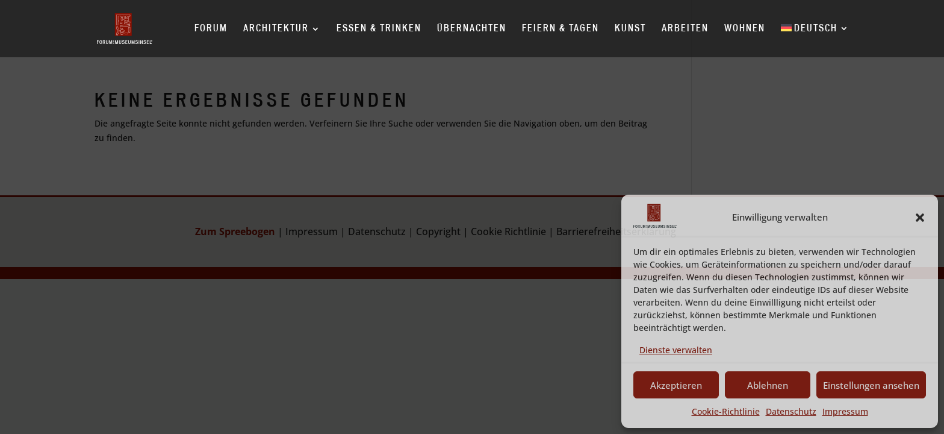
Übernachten (471, 29)
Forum (211, 29)
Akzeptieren (676, 385)
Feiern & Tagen (560, 29)
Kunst (630, 29)
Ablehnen (767, 385)
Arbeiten (685, 29)
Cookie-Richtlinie (726, 411)
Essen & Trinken (379, 29)
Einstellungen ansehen (871, 385)
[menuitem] (815, 40)
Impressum (845, 411)
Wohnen (744, 29)
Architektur (276, 29)
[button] (920, 218)
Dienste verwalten (675, 350)
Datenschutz (791, 411)
